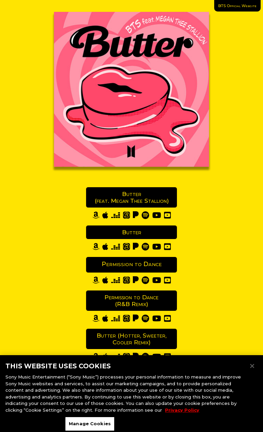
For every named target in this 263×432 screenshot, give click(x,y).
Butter (131, 232)
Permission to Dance (132, 264)
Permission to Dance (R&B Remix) (131, 300)
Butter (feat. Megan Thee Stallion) (132, 197)
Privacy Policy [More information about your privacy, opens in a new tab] (182, 412)
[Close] (252, 368)
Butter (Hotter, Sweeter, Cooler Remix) (131, 339)
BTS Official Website (237, 5)
